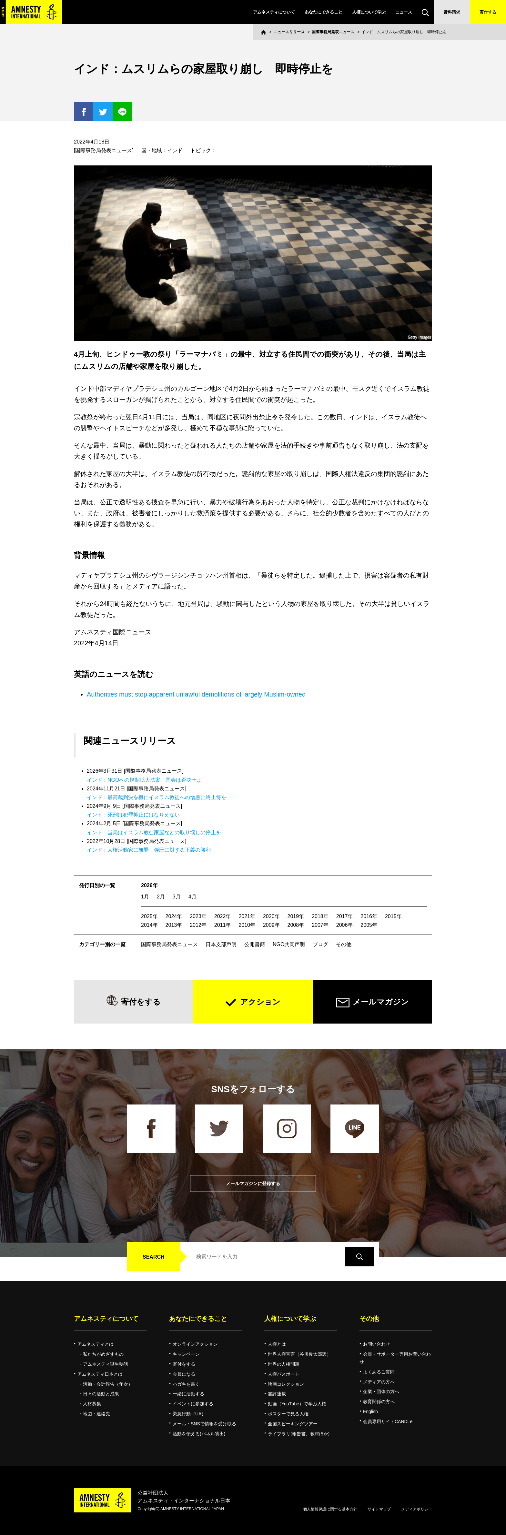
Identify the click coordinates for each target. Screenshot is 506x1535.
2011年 (222, 925)
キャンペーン (186, 1354)
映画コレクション (286, 1384)
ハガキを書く (186, 1384)
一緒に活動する (188, 1393)
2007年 (320, 925)
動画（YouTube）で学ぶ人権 (297, 1403)
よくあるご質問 (379, 1371)
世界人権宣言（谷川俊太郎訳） (299, 1354)
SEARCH (154, 1257)
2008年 (296, 925)
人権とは (277, 1344)
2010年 (246, 925)
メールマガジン (381, 1001)
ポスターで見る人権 (288, 1413)
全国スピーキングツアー (293, 1423)
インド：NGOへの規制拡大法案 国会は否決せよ (144, 780)
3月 (177, 896)
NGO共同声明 (289, 944)
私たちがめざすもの (103, 1354)
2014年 (149, 925)
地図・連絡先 (96, 1413)
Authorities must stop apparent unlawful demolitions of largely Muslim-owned (196, 694)
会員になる (184, 1374)
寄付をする (141, 1001)
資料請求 (451, 12)
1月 (145, 896)
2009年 (271, 925)
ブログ (320, 944)
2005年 (368, 925)
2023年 (198, 916)
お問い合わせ (376, 1344)
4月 (192, 896)
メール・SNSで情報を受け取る (204, 1423)
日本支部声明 (221, 944)
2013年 (174, 925)
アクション (260, 1001)
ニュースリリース (289, 32)
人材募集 (92, 1403)
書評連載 (277, 1393)
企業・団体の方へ (381, 1391)
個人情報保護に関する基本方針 (330, 1509)
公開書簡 (254, 944)
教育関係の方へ (379, 1401)
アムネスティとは (95, 1344)
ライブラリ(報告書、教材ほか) (298, 1433)
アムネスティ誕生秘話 (105, 1364)
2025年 (149, 916)
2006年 (344, 925)
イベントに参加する (193, 1403)
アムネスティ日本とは (100, 1374)
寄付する (488, 12)
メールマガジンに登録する (253, 1183)
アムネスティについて (274, 12)
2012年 (198, 925)
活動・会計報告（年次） (108, 1384)
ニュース (403, 12)
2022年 (222, 916)
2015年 (393, 916)
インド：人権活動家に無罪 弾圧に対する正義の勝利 (149, 850)
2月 (161, 896)
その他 (343, 944)
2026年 (149, 885)
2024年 (174, 916)
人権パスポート (283, 1374)
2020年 (271, 916)
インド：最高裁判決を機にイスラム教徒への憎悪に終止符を (156, 797)
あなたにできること (323, 12)
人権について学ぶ (369, 12)
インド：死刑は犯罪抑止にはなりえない (133, 814)
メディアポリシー (416, 1509)
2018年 (320, 916)
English (370, 1411)
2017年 (344, 916)
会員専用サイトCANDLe (387, 1421)
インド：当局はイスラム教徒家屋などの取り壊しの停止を (154, 832)
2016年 (368, 916)
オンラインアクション (195, 1344)
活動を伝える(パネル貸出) (199, 1433)
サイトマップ (379, 1509)
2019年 (296, 916)
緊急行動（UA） (189, 1413)
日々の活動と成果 (101, 1393)
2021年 (246, 916)
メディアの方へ (379, 1381)
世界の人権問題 (283, 1364)
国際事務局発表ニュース (333, 32)
